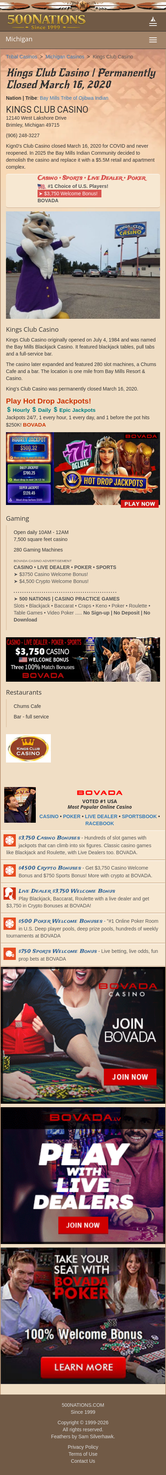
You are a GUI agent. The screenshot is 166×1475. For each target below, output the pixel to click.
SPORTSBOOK (139, 816)
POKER (72, 816)
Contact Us (83, 1461)
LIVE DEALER (101, 816)
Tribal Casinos (21, 56)
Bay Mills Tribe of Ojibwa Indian (74, 98)
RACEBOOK (99, 823)
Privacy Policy (83, 1447)
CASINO (48, 816)
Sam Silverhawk (95, 1436)
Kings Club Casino (113, 56)
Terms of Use (82, 1454)
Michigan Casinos (65, 56)
